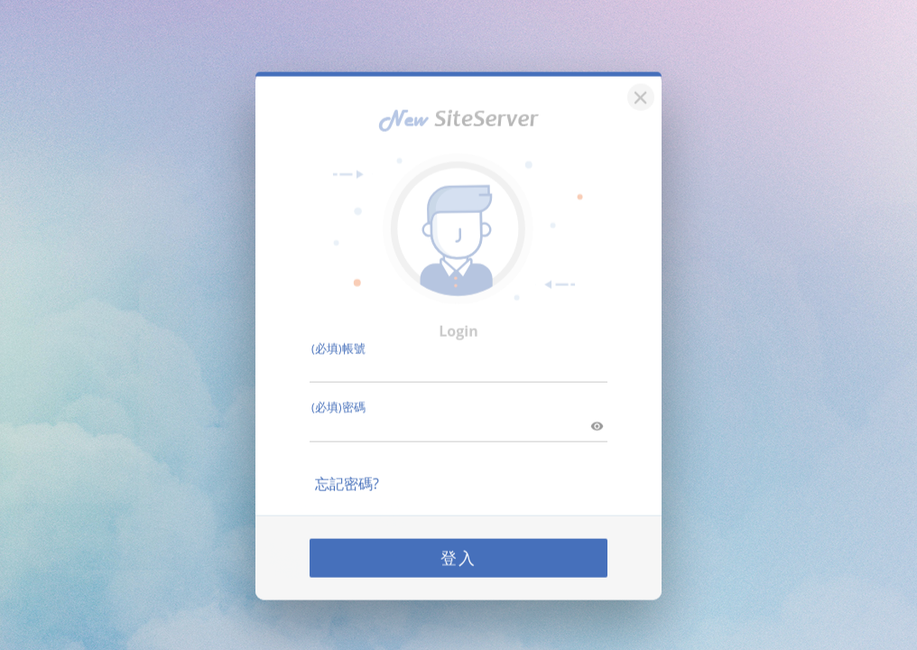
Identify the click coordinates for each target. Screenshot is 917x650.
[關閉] (638, 82)
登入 (458, 545)
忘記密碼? (347, 471)
